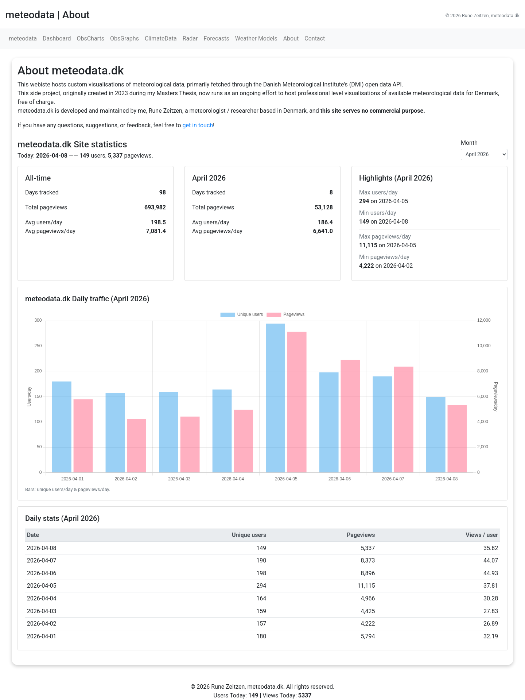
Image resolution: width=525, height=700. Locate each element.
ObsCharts (90, 38)
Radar (190, 38)
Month (469, 142)
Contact (314, 38)
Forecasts (216, 38)
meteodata (23, 38)
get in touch (198, 125)
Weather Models (256, 38)
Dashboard (57, 38)
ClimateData (161, 38)
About (291, 38)
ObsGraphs (124, 38)
